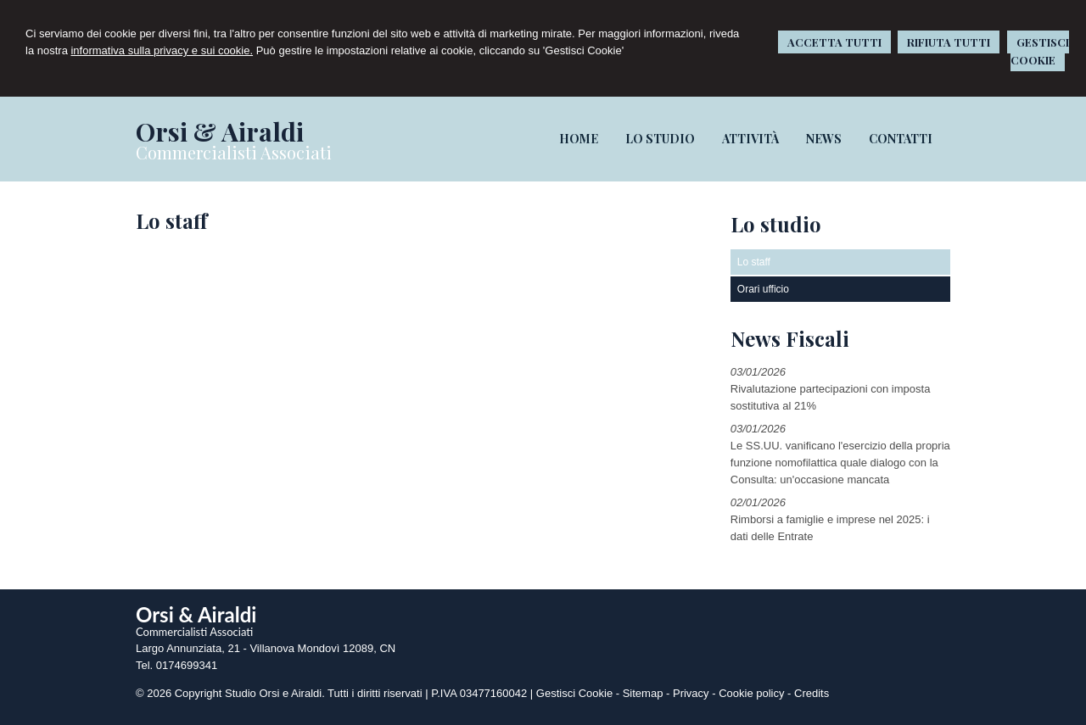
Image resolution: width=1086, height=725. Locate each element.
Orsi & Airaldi (220, 131)
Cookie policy (751, 693)
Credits (811, 693)
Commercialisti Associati (234, 152)
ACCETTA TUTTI (834, 42)
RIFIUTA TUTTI (948, 42)
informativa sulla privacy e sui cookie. (161, 50)
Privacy (691, 693)
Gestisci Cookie (574, 693)
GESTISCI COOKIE (1039, 51)
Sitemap (643, 693)
